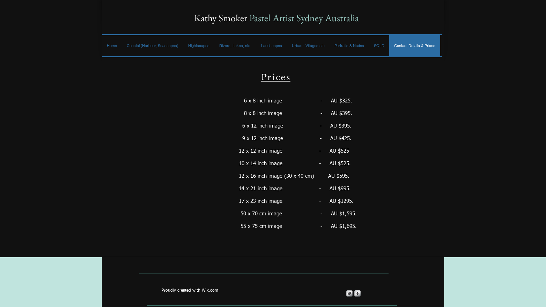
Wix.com (210, 291)
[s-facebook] (357, 293)
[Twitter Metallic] (349, 293)
